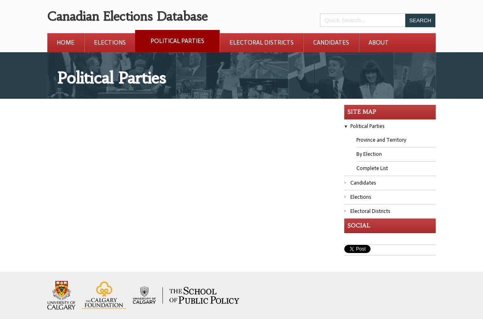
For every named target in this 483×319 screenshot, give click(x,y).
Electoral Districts (261, 42)
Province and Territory (381, 140)
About (379, 42)
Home (65, 42)
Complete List (372, 168)
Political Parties (177, 41)
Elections (110, 42)
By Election (369, 154)
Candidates (331, 42)
